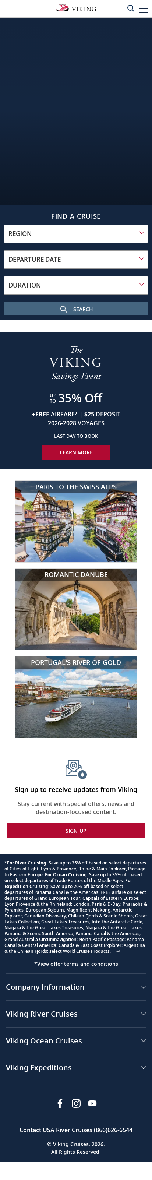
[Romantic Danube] (76, 609)
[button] (143, 8)
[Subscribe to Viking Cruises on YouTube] (92, 1103)
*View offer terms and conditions (76, 963)
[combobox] (76, 234)
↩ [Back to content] (118, 951)
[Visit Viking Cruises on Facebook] (60, 1103)
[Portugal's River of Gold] (76, 697)
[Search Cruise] (76, 308)
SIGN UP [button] (76, 830)
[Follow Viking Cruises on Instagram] (76, 1103)
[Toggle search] (131, 8)
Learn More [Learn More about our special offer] (76, 452)
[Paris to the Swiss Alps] (76, 521)
